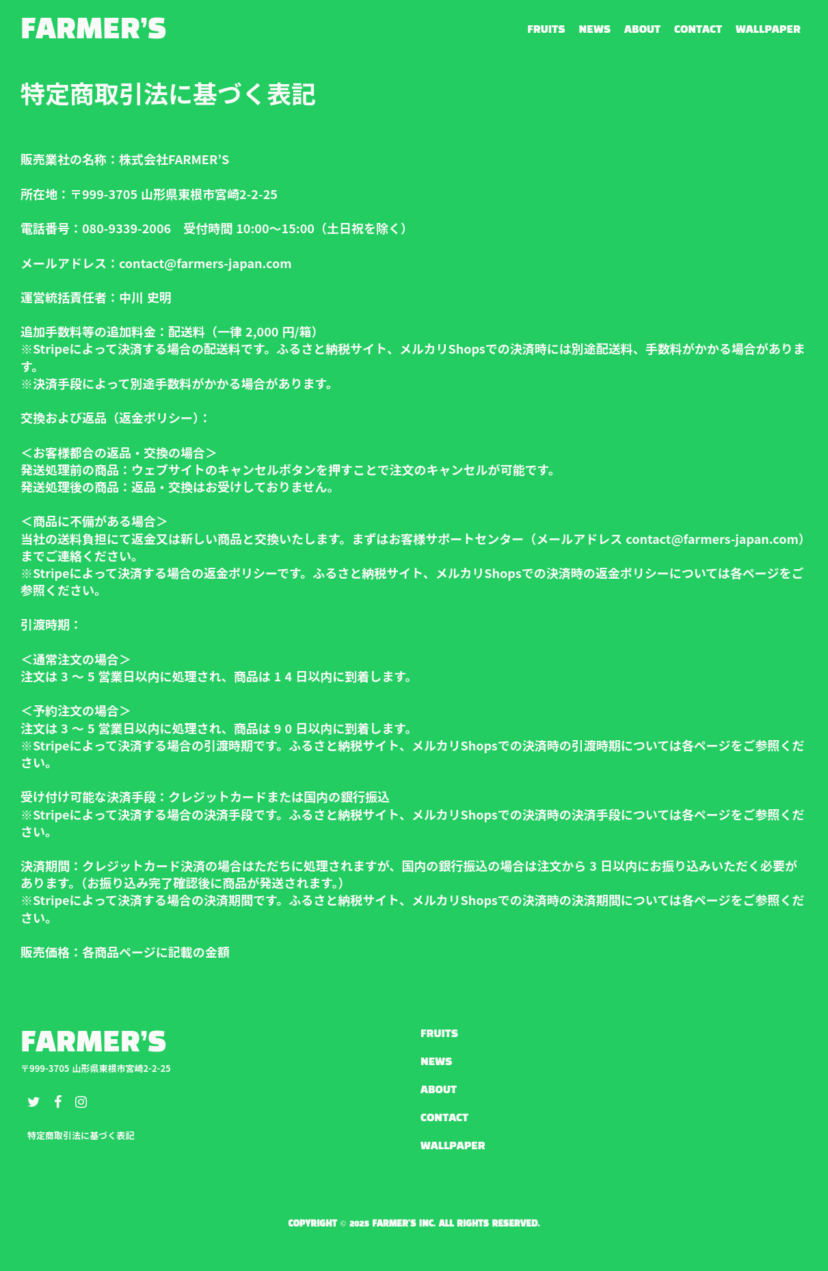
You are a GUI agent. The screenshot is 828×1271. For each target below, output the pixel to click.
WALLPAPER (768, 30)
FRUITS (546, 30)
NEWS (595, 30)
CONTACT (698, 30)
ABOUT (642, 30)
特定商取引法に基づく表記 (80, 1135)
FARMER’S (94, 30)
